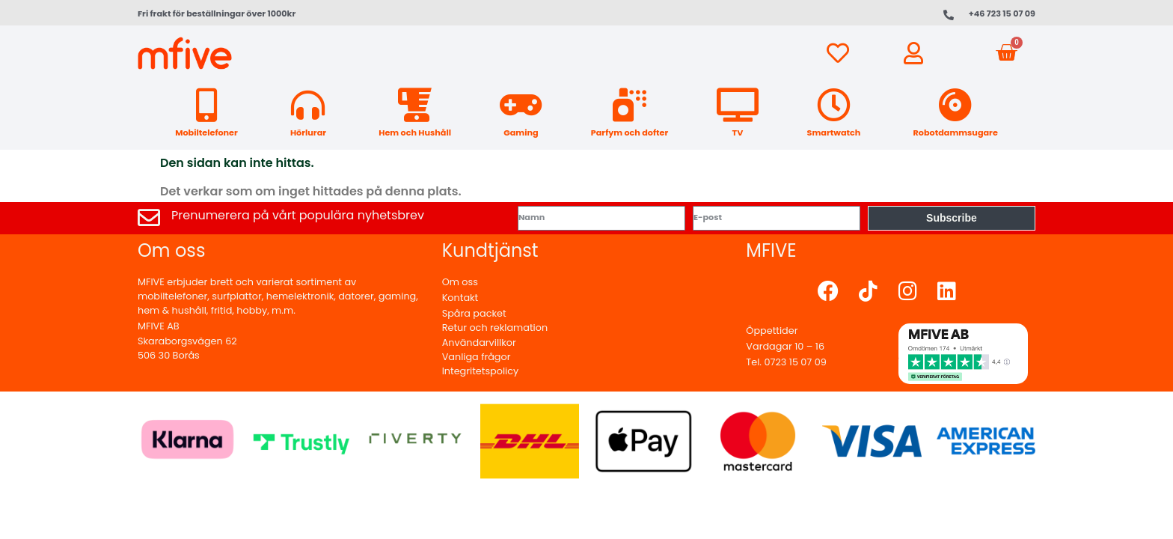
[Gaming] (521, 105)
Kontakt (460, 297)
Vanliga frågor (476, 356)
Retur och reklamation (495, 327)
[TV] (737, 105)
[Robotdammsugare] (956, 105)
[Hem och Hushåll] (415, 105)
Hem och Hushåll (415, 132)
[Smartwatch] (834, 105)
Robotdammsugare (955, 132)
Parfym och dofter (629, 132)
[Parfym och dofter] (629, 105)
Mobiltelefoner (206, 132)
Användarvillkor (479, 342)
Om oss (460, 281)
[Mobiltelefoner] (206, 105)
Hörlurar (308, 132)
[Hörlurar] (308, 105)
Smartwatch (834, 132)
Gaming (520, 132)
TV (738, 132)
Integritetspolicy (480, 371)
